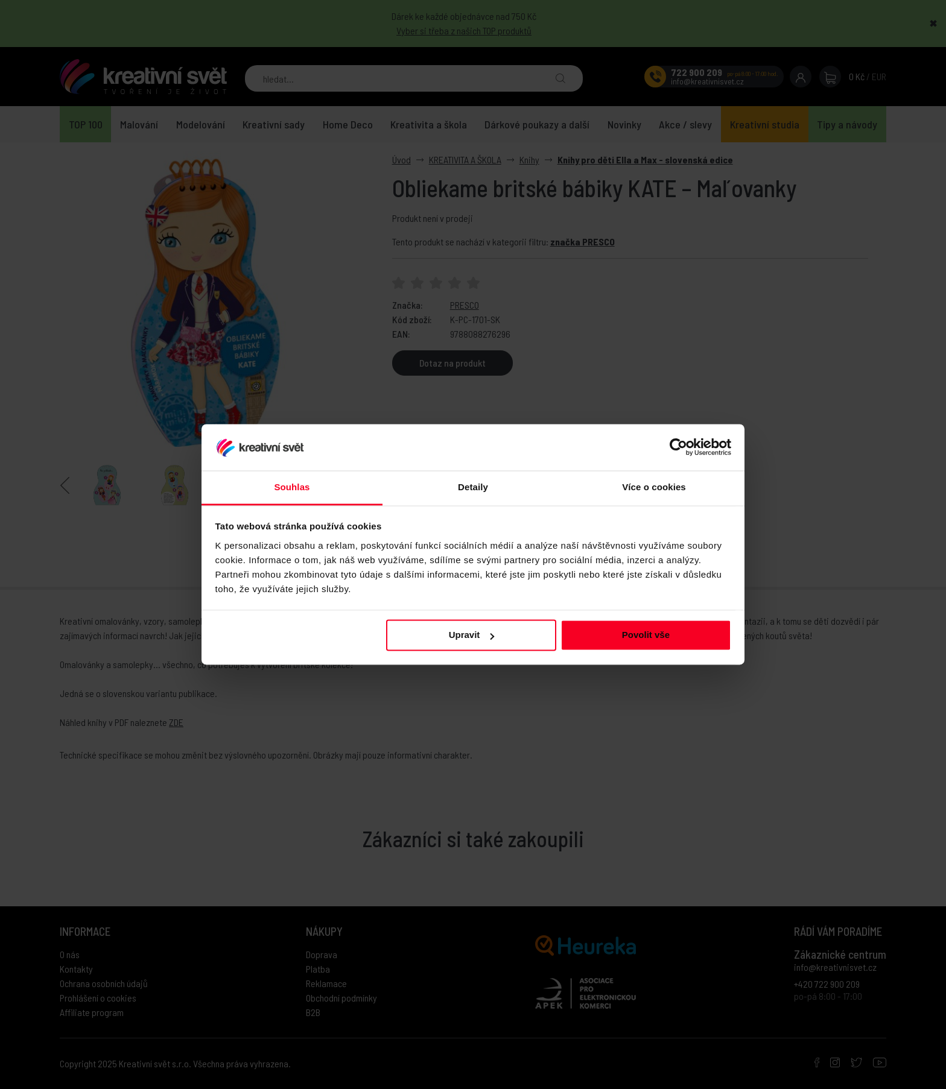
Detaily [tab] (473, 487)
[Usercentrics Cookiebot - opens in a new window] (678, 447)
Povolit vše (646, 635)
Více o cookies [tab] (654, 487)
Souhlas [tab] (292, 487)
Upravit (472, 635)
